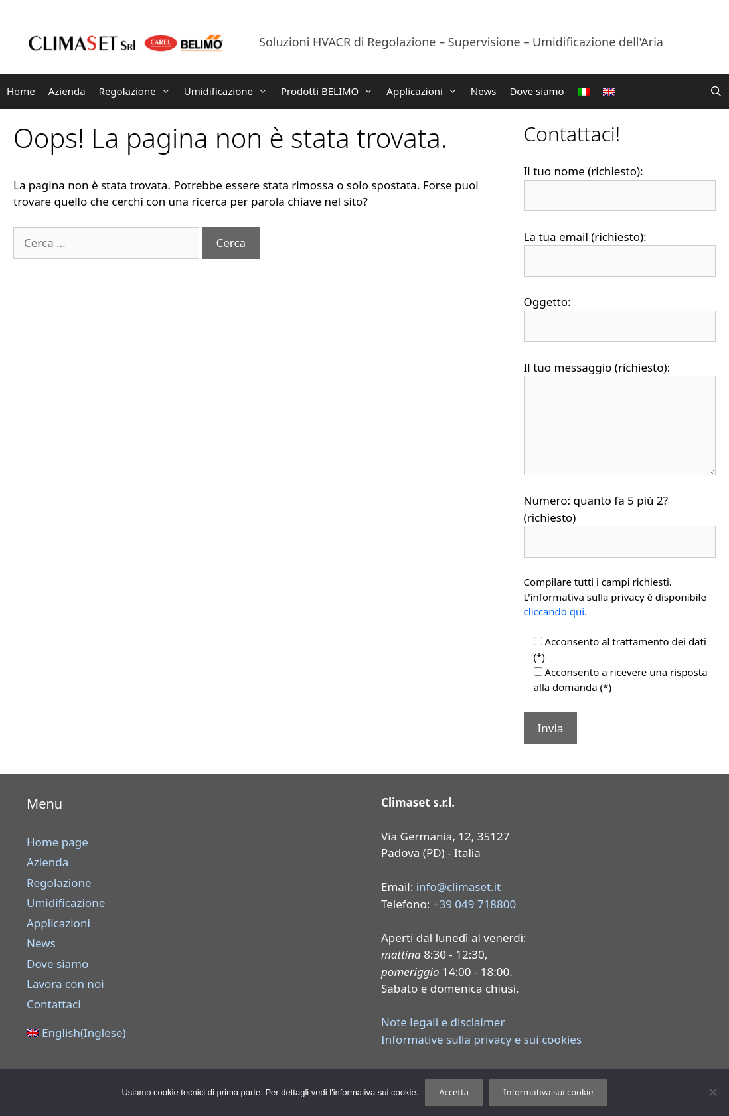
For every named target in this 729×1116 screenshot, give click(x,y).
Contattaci (54, 1004)
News (484, 91)
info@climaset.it (458, 886)
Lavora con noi (65, 983)
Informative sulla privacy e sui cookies (481, 1039)
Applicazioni (425, 91)
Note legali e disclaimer (443, 1022)
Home (21, 91)
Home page (57, 842)
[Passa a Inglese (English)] (191, 1033)
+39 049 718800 (475, 904)
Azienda (67, 91)
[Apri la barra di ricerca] (716, 91)
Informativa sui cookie (548, 1092)
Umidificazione (229, 91)
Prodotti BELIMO (330, 91)
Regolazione (138, 91)
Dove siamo (536, 91)
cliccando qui (554, 611)
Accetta (454, 1092)
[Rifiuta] (712, 1092)
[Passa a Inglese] (608, 91)
